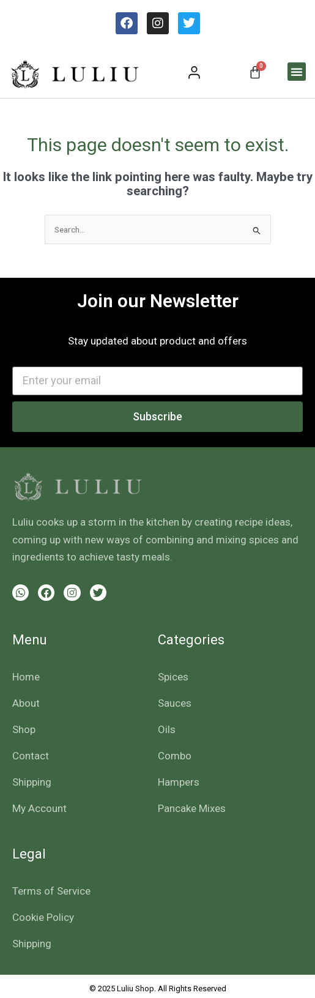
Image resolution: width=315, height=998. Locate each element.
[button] (296, 71)
